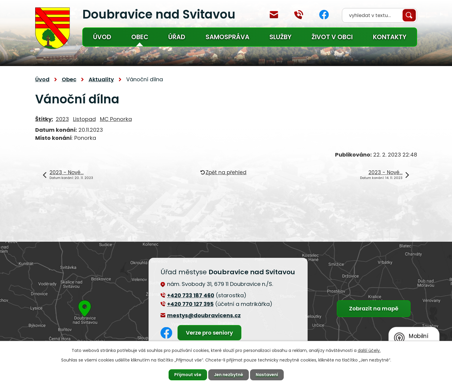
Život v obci (332, 37)
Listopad (84, 119)
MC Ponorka (116, 119)
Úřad (176, 37)
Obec (139, 37)
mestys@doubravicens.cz (274, 14)
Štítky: (44, 119)
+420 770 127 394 (298, 14)
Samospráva (227, 37)
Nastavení (267, 375)
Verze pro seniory (209, 332)
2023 (62, 119)
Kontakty (389, 37)
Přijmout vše (187, 375)
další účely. (369, 350)
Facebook (324, 14)
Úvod (102, 37)
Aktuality (101, 79)
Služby (280, 37)
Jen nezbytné (228, 375)
